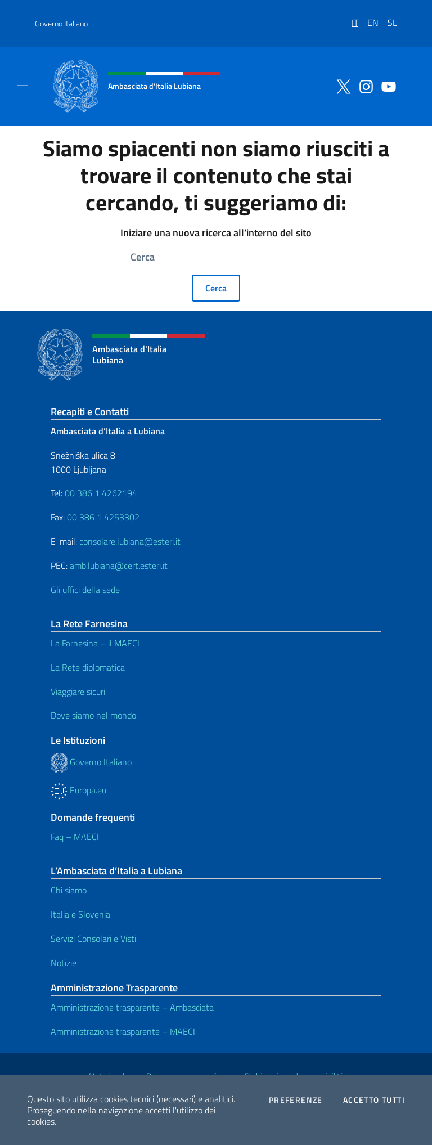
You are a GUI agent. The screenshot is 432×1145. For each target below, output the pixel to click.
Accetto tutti (374, 1100)
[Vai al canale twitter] (341, 85)
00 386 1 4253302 (103, 517)
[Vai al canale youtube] (386, 85)
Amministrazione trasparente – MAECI (123, 1031)
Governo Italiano (61, 23)
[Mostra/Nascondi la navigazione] (22, 85)
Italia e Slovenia (80, 914)
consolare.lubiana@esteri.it (130, 541)
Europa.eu (78, 790)
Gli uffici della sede (85, 589)
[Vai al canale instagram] (363, 85)
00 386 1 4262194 (99, 493)
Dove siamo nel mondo (93, 715)
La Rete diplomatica (88, 667)
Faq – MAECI (75, 836)
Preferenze (296, 1100)
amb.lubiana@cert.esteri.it (119, 565)
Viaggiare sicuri (78, 691)
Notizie (63, 962)
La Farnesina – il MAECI (95, 643)
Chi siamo (69, 890)
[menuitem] (359, 18)
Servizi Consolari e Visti (93, 938)
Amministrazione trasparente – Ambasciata (132, 1007)
